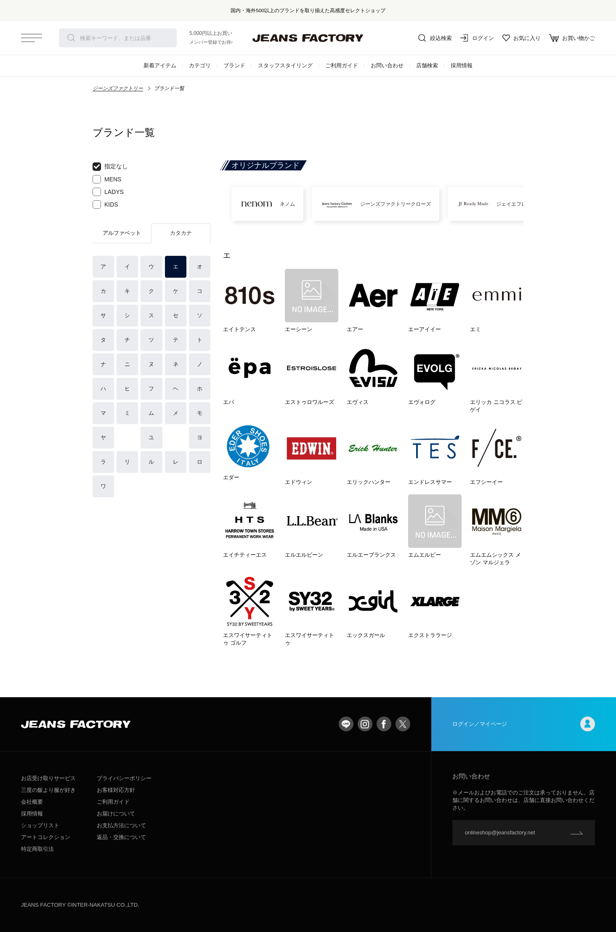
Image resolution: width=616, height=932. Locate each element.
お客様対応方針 (116, 790)
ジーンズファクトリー (118, 88)
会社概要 (32, 802)
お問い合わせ (387, 65)
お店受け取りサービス (48, 778)
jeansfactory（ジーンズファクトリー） (308, 38)
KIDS (105, 204)
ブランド (234, 65)
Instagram (365, 724)
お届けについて (116, 813)
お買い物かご (572, 38)
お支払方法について (121, 825)
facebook (384, 724)
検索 (71, 38)
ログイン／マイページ (523, 724)
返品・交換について (121, 837)
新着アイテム (159, 65)
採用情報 (462, 65)
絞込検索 (435, 38)
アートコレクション (45, 837)
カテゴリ (200, 65)
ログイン (477, 38)
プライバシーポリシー (124, 778)
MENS (107, 179)
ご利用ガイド (341, 65)
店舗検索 (427, 65)
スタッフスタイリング (285, 65)
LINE (346, 724)
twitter (403, 724)
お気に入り (521, 38)
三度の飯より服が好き (48, 790)
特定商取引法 (37, 849)
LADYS (108, 192)
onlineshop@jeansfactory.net (500, 832)
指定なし (110, 166)
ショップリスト (40, 825)
